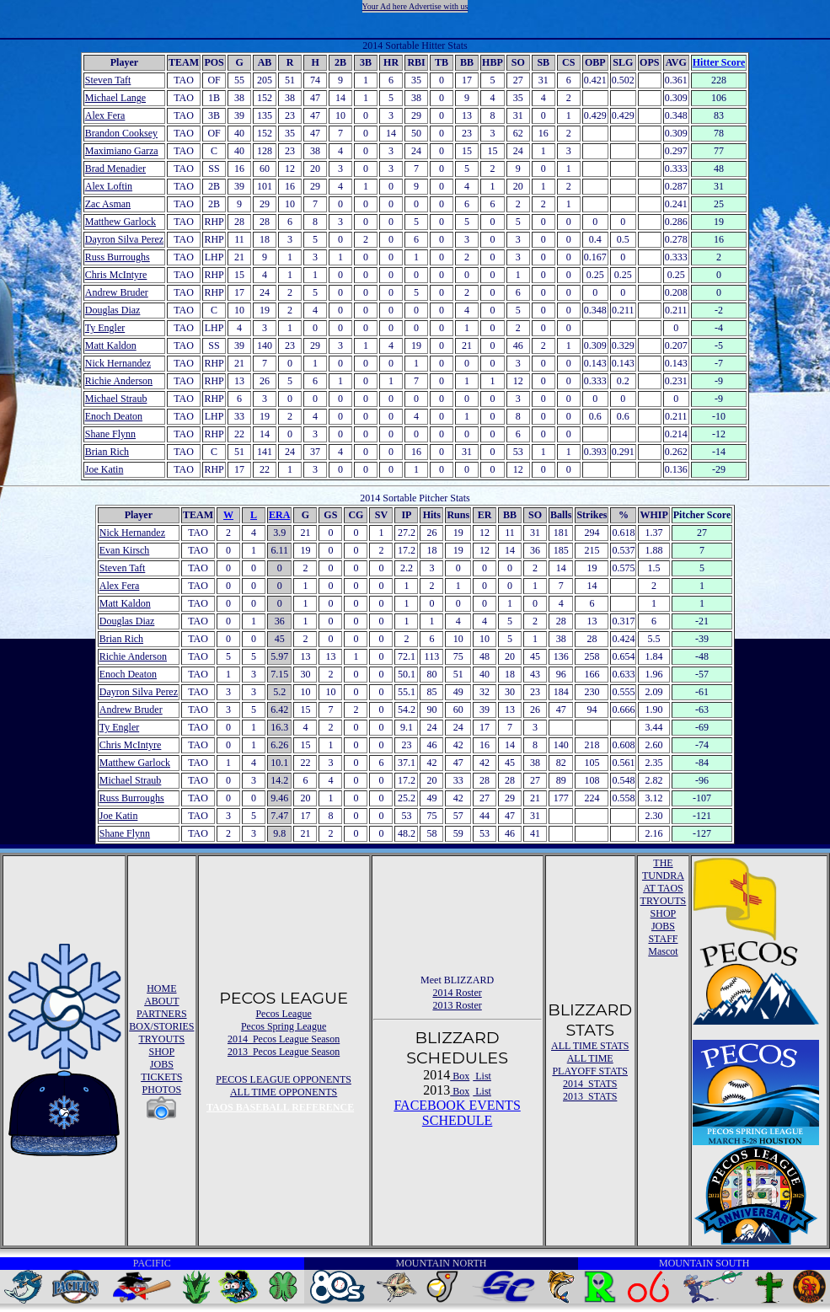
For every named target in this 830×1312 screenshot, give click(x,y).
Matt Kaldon (111, 345)
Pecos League (283, 1014)
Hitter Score (719, 62)
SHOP (162, 1052)
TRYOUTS (162, 1039)
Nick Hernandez (118, 363)
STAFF (662, 939)
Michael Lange (115, 98)
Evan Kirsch (124, 550)
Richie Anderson (119, 381)
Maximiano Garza (121, 151)
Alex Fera (105, 115)
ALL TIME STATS (590, 1046)
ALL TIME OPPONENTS (283, 1092)
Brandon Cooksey (121, 133)
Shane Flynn (110, 434)
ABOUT (161, 1001)
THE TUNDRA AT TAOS (663, 875)
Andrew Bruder (116, 292)
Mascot (662, 951)
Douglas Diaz (113, 310)
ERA (279, 515)
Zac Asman (108, 204)
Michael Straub (116, 398)
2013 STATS (590, 1096)
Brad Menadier (115, 168)
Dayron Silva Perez (124, 239)
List (482, 1076)
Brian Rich (107, 452)
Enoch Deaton (113, 416)
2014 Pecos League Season (284, 1039)
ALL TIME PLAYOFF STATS (590, 1064)
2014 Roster (456, 993)
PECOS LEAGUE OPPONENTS (283, 1079)
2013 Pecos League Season (284, 1052)
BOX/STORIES (161, 1026)
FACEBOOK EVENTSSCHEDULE (457, 1112)
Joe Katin (104, 469)
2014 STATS (590, 1084)
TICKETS (161, 1077)
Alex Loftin (108, 186)
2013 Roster (456, 1005)
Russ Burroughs (117, 257)
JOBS (162, 1064)
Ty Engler (105, 328)
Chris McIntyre (116, 275)
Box (459, 1076)
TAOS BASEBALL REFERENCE (280, 1107)
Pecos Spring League (283, 1026)
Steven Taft (108, 80)
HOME (161, 988)
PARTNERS (162, 1014)
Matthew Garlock (120, 222)
